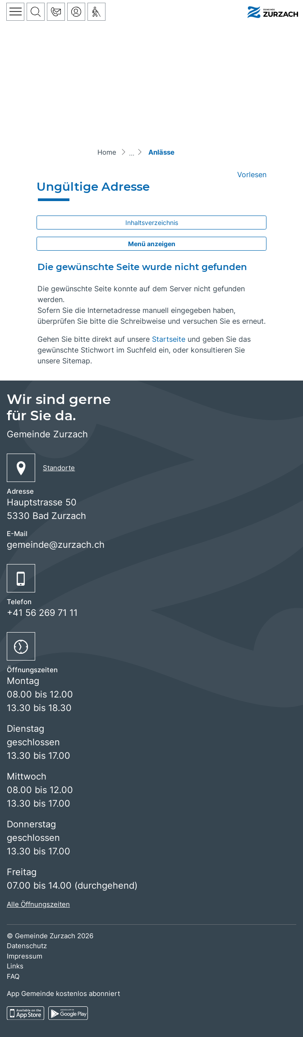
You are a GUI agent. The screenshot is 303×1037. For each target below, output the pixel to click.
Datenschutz (27, 945)
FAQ (13, 976)
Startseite (168, 339)
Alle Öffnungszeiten (38, 904)
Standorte (59, 467)
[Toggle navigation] (15, 11)
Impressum (24, 956)
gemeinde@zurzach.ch (56, 544)
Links (15, 966)
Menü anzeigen (151, 244)
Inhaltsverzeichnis (151, 222)
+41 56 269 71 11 (42, 612)
